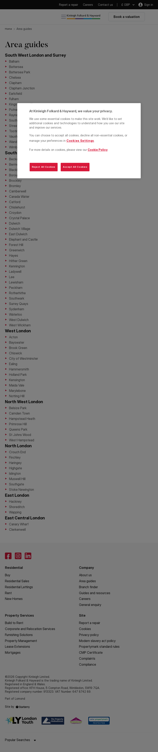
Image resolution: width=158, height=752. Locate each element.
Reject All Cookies (43, 166)
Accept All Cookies (75, 166)
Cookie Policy (98, 149)
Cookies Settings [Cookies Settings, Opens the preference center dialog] (80, 140)
